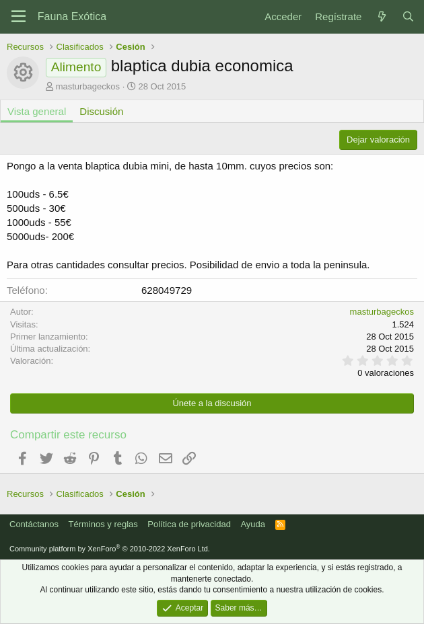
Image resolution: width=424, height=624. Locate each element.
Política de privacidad (189, 524)
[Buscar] (408, 16)
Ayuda (252, 524)
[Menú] (18, 17)
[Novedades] (381, 16)
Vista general (36, 111)
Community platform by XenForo (109, 549)
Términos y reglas (103, 524)
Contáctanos (34, 524)
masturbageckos (88, 86)
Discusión (101, 111)
